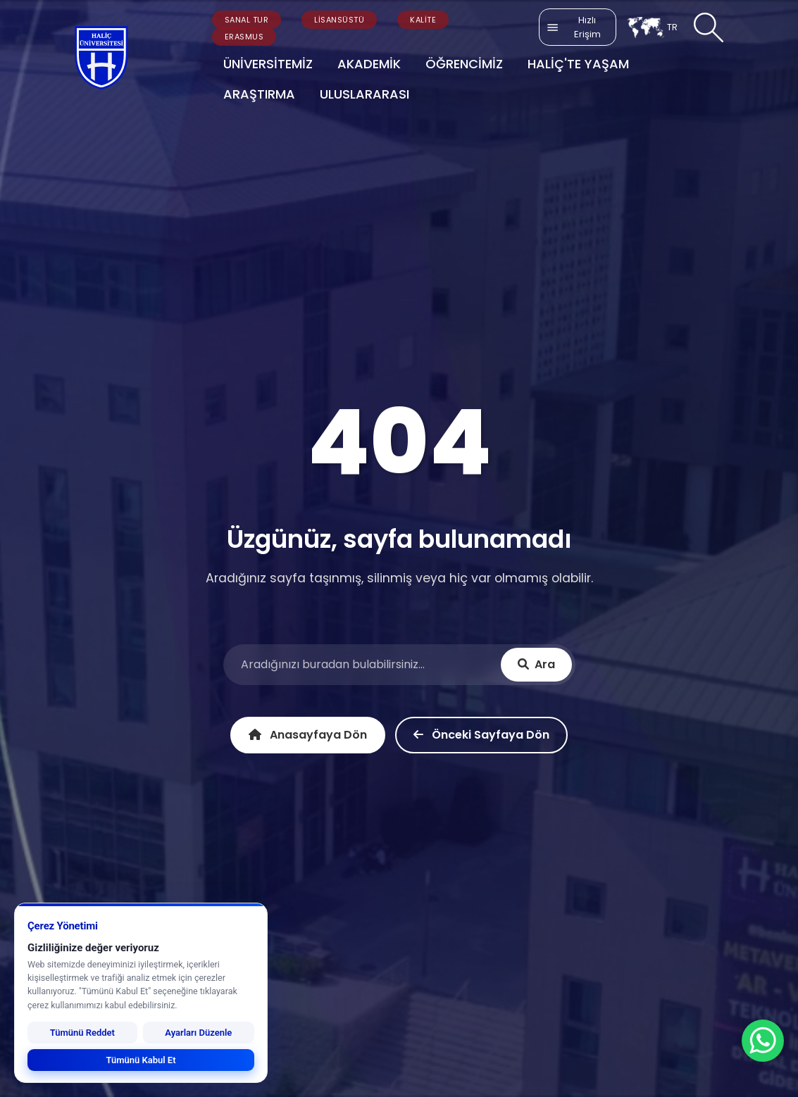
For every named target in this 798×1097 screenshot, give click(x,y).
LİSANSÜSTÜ (339, 19)
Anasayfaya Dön (308, 735)
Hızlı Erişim (573, 27)
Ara (536, 664)
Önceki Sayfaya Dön (481, 735)
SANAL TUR (247, 19)
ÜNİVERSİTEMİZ (268, 64)
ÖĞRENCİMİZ (464, 64)
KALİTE (423, 19)
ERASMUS (244, 36)
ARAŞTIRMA (259, 94)
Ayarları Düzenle (198, 1032)
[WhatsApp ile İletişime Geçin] (763, 1041)
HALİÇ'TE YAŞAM (578, 64)
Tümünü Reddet (82, 1032)
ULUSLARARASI (364, 94)
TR (652, 27)
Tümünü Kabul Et (140, 1060)
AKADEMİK (369, 64)
